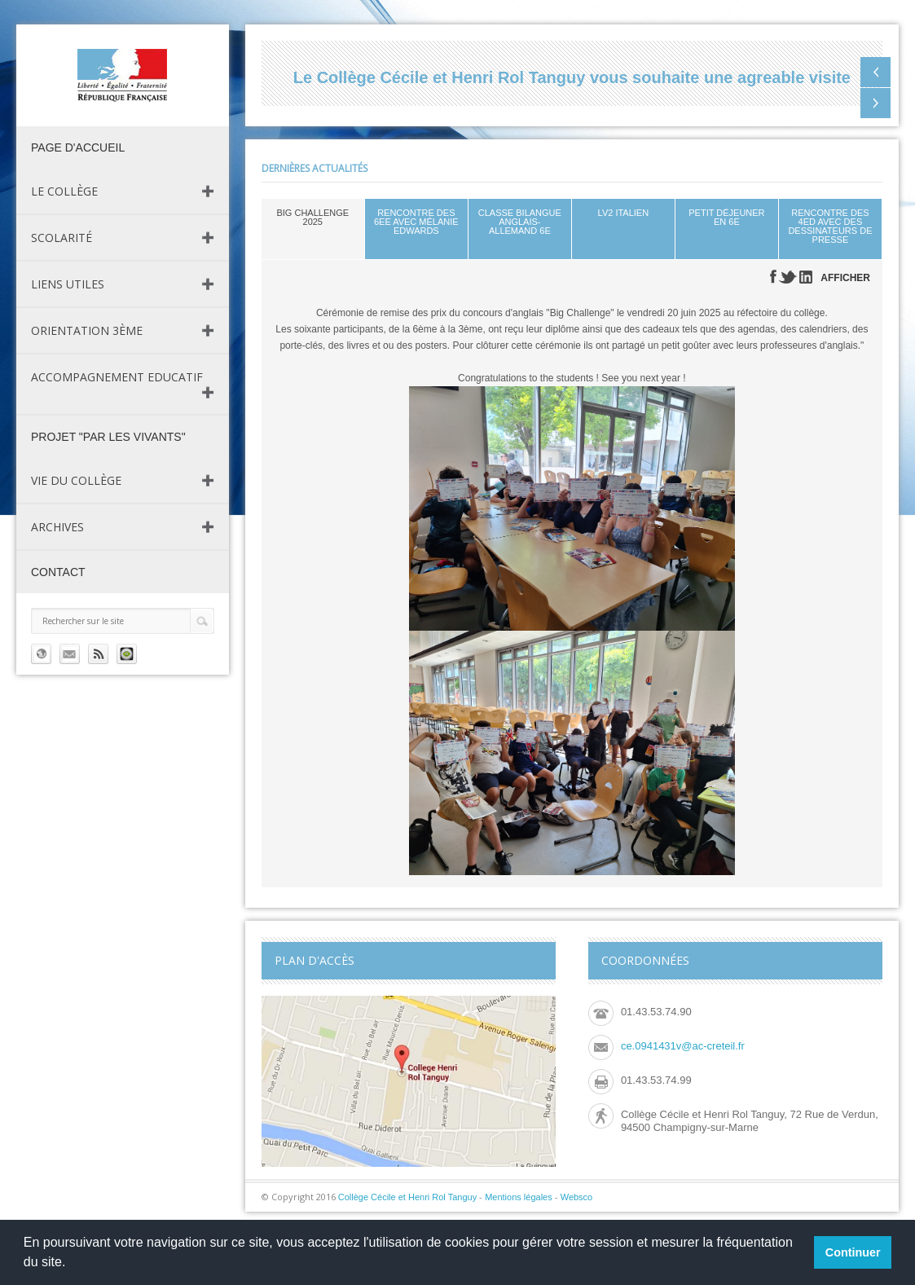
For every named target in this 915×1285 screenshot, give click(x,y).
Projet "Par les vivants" (108, 436)
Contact (58, 572)
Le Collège (64, 191)
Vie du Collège (76, 480)
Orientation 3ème (87, 330)
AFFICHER (845, 278)
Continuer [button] (853, 1252)
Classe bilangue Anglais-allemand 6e (519, 221)
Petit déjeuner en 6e (726, 217)
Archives (57, 527)
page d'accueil (78, 147)
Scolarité (61, 237)
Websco (577, 1197)
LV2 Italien (623, 213)
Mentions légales (518, 1197)
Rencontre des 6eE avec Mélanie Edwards (416, 221)
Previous (875, 72)
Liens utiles (67, 284)
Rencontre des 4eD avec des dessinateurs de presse (830, 226)
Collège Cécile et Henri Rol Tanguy (407, 1197)
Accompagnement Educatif (117, 377)
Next (875, 103)
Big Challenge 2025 (312, 217)
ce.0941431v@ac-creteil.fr (683, 1046)
